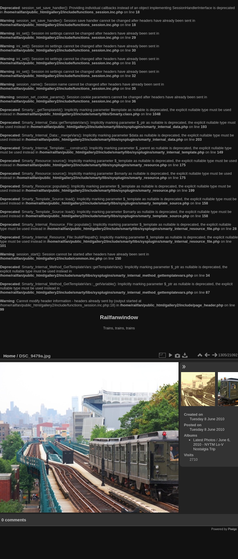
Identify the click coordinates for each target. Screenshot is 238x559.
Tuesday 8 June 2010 (207, 419)
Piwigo (232, 529)
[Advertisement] (119, 342)
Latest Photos (204, 440)
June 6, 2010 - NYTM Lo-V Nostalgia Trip (211, 444)
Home (9, 355)
